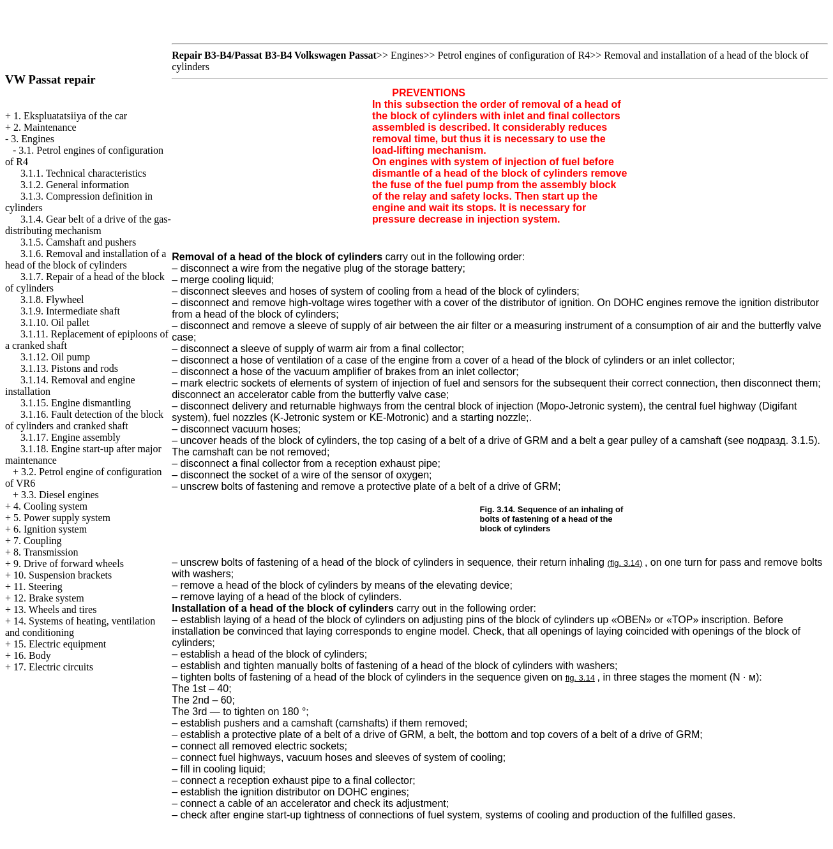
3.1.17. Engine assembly (70, 437)
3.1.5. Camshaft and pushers (78, 242)
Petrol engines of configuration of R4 (514, 55)
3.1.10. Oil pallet (54, 322)
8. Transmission (45, 552)
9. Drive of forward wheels (68, 563)
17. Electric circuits (53, 666)
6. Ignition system (50, 529)
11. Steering (38, 586)
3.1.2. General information (74, 184)
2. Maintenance (45, 127)
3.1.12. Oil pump (55, 356)
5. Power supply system (61, 517)
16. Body (32, 655)
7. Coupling (37, 540)
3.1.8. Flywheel (52, 299)
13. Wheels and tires (54, 609)
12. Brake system (48, 598)
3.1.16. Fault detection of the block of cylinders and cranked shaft (84, 420)
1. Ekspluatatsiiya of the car (70, 115)
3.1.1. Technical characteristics (83, 173)
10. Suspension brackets (62, 575)
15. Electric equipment (59, 644)
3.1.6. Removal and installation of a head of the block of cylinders (85, 259)
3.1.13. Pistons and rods (69, 368)
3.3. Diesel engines (60, 494)
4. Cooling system (50, 506)
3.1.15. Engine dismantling (75, 402)
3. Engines (32, 138)
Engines (407, 55)
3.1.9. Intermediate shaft (70, 311)
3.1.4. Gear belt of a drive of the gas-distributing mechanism (88, 225)
